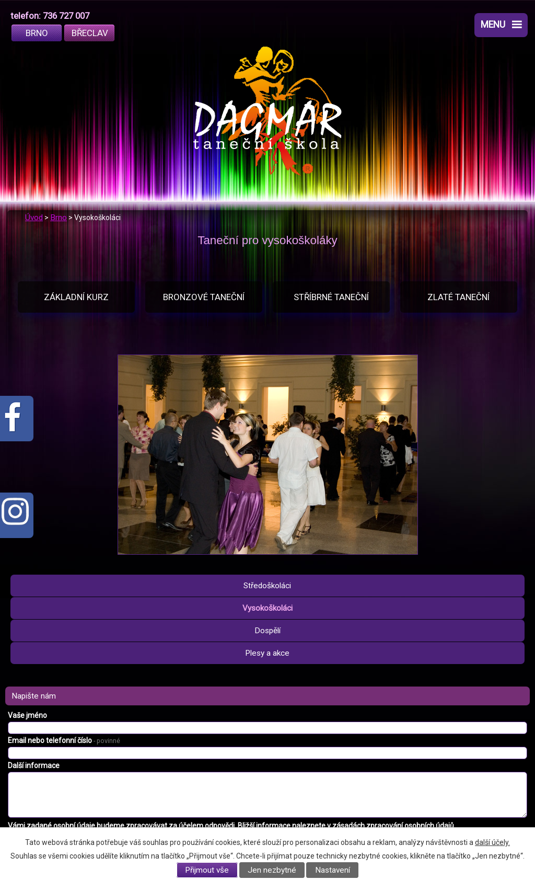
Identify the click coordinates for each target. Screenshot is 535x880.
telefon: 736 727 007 (49, 15)
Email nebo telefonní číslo (64, 740)
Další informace (34, 765)
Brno (37, 33)
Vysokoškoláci (267, 608)
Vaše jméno (27, 715)
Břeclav (90, 33)
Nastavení (332, 870)
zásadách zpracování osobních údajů (393, 825)
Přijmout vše (207, 870)
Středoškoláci (267, 585)
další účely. (492, 842)
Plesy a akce (267, 653)
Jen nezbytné (272, 870)
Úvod (34, 217)
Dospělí (267, 630)
